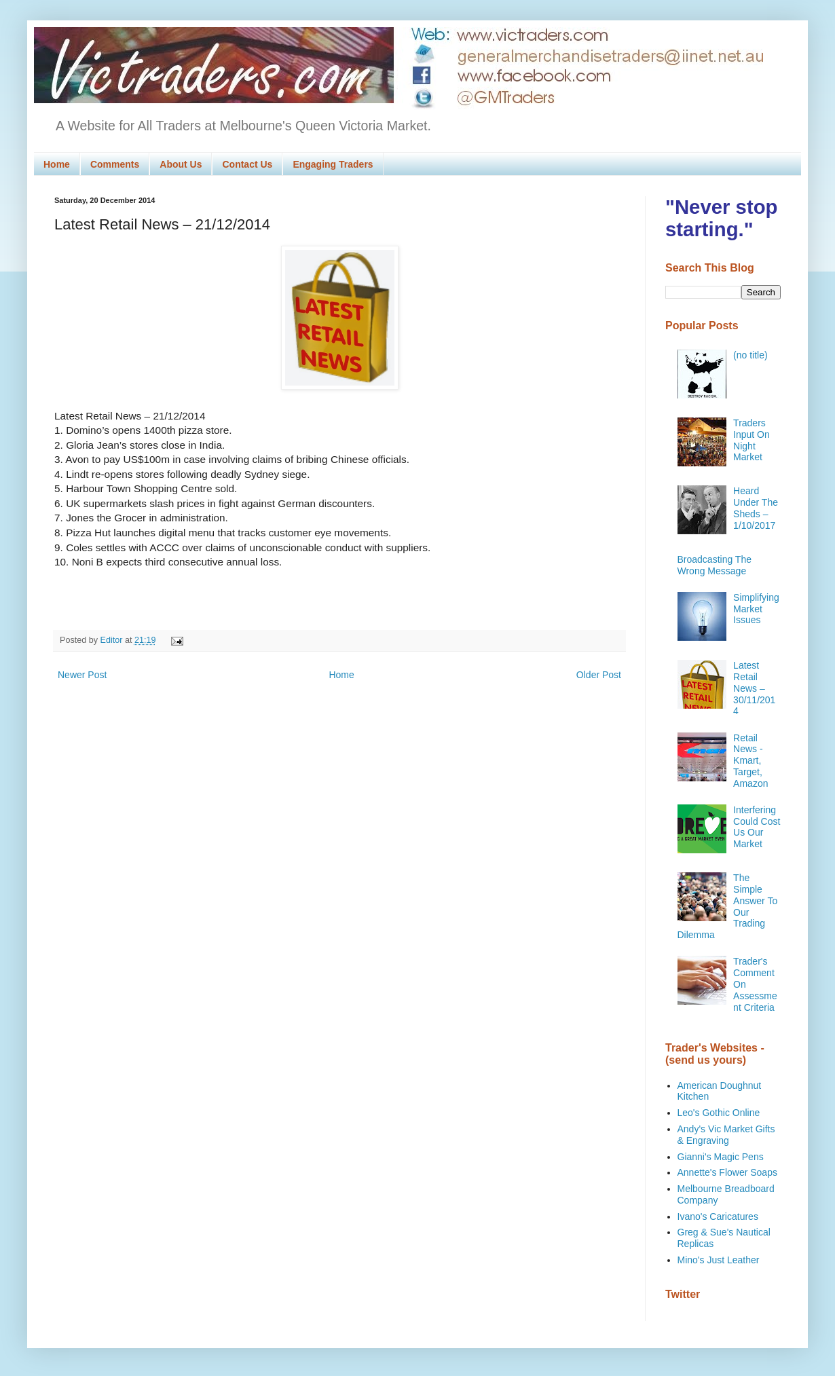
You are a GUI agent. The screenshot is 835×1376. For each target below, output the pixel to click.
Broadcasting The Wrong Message (715, 565)
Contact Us (247, 164)
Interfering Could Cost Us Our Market (756, 826)
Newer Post (82, 674)
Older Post (598, 674)
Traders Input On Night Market (751, 439)
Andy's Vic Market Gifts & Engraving (726, 1134)
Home (56, 164)
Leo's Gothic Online (719, 1112)
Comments (114, 164)
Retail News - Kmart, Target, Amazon (750, 760)
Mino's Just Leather (719, 1259)
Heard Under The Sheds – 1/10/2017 (755, 507)
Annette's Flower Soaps (727, 1172)
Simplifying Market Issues (756, 609)
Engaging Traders (333, 164)
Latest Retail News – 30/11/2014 (754, 688)
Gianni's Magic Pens (721, 1156)
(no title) (750, 355)
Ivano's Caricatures (718, 1216)
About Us (181, 164)
